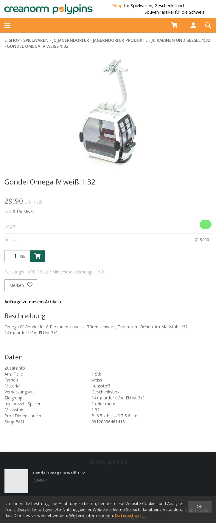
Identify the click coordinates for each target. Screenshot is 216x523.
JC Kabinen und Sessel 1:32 (180, 40)
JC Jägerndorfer (70, 40)
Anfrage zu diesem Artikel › (32, 301)
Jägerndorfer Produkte (120, 40)
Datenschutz (128, 515)
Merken (20, 285)
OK (200, 506)
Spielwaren (36, 40)
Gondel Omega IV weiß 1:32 (37, 46)
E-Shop (12, 40)
